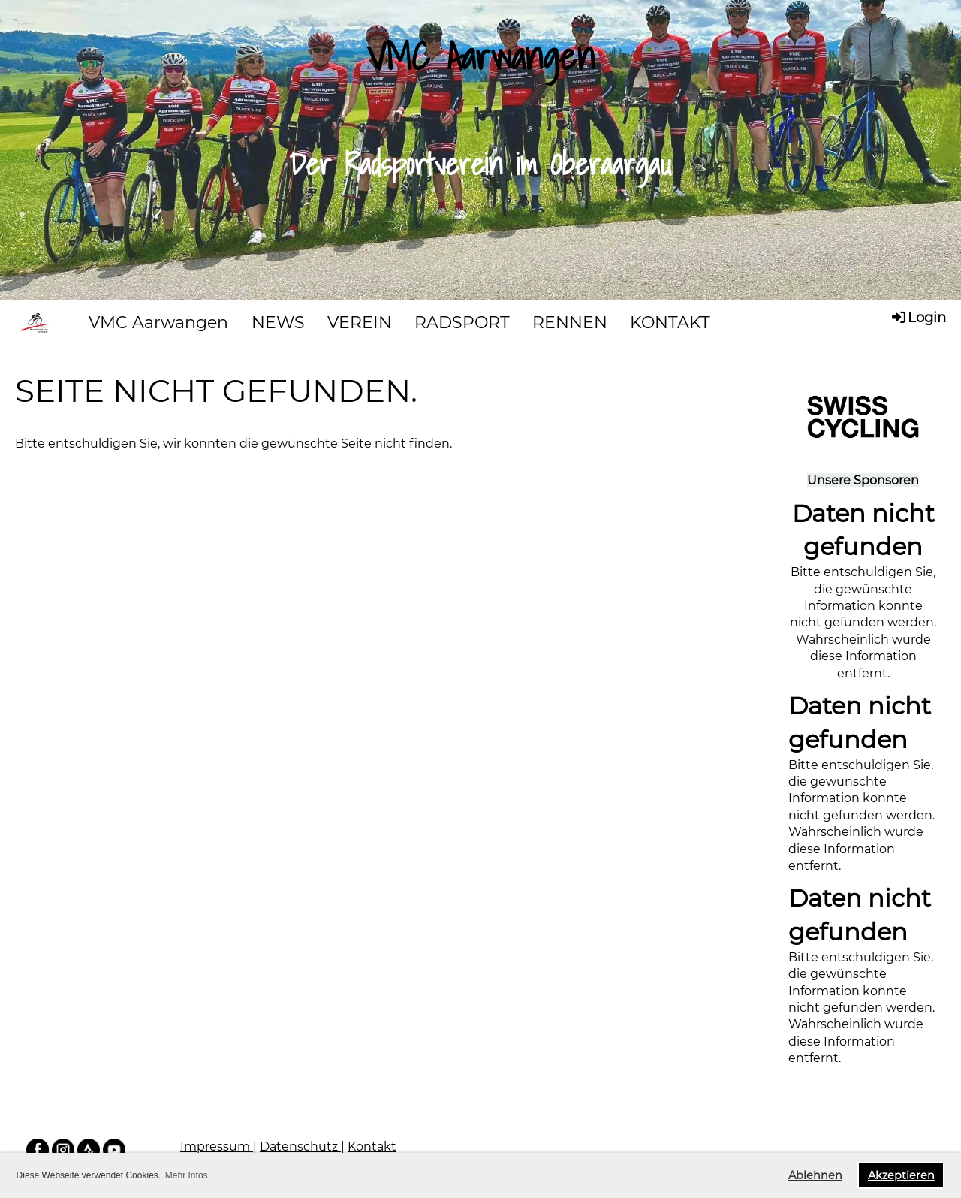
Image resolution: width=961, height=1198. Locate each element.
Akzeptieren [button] (901, 1175)
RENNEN (569, 322)
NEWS (278, 322)
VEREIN (359, 322)
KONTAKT (670, 322)
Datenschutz (300, 1146)
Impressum (216, 1146)
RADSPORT (462, 322)
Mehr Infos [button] (186, 1175)
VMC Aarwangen (158, 322)
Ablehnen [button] (815, 1175)
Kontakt (372, 1146)
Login (918, 317)
